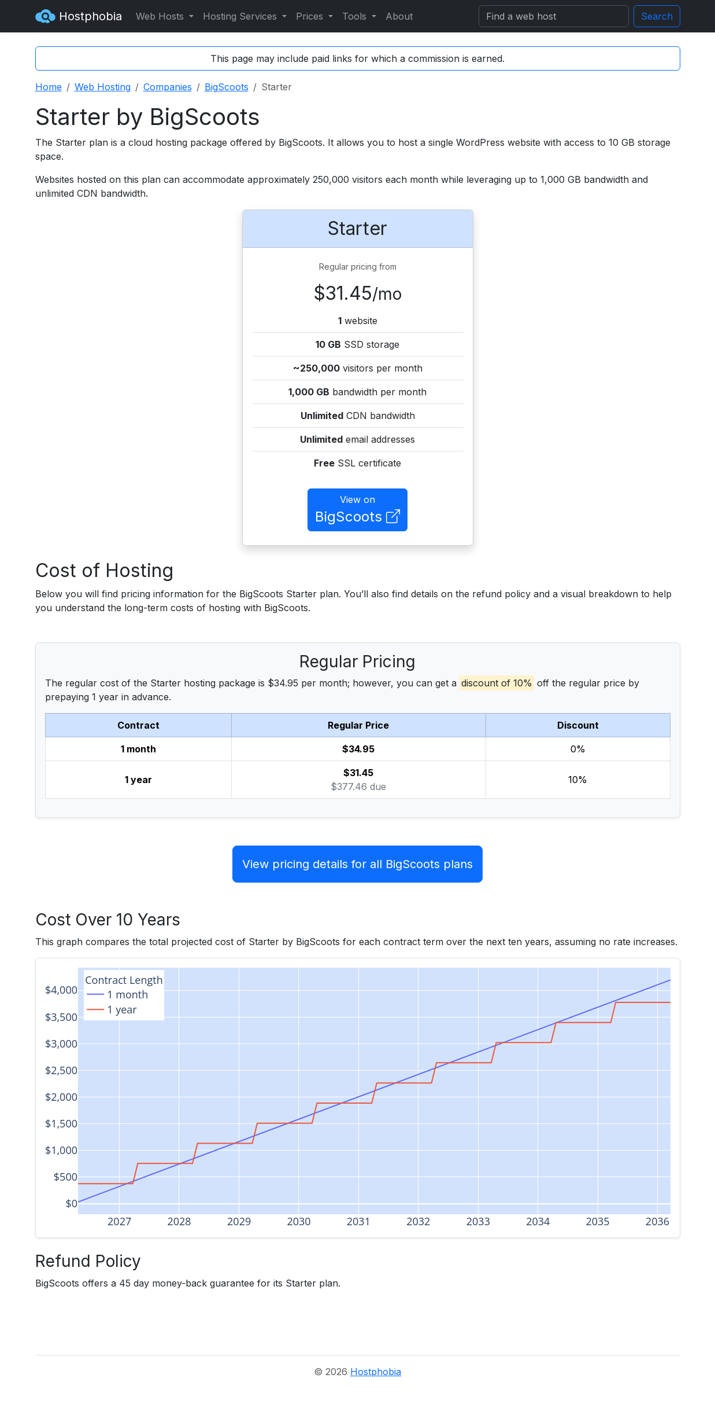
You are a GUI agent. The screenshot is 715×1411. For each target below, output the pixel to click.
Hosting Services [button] (241, 16)
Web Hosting (103, 87)
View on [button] (357, 510)
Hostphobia (78, 16)
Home (48, 87)
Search (657, 16)
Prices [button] (311, 16)
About (399, 16)
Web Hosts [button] (161, 16)
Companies (167, 87)
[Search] (554, 16)
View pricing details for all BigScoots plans (357, 864)
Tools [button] (355, 16)
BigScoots (227, 87)
